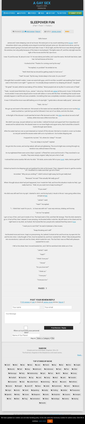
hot (79, 109)
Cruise (26, 394)
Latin (63, 377)
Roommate (56, 386)
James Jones (56, 31)
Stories (32, 13)
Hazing (75, 399)
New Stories (9, 13)
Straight (18, 386)
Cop (31, 377)
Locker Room (32, 382)
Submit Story (75, 13)
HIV (58, 373)
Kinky (17, 394)
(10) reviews (25, 302)
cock (62, 159)
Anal (55, 377)
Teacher (22, 377)
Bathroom (37, 369)
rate (33, 302)
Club (22, 382)
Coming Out (42, 8)
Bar (61, 365)
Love (37, 365)
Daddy (45, 390)
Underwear (48, 369)
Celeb (46, 386)
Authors (21, 13)
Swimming (45, 382)
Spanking (35, 390)
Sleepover (36, 394)
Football (12, 377)
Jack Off (28, 386)
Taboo (45, 399)
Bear (65, 373)
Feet (20, 369)
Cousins (66, 394)
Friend (46, 365)
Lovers (63, 382)
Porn (50, 373)
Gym (43, 373)
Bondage (55, 399)
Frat (9, 399)
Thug (24, 399)
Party (21, 373)
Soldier (64, 390)
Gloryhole (56, 394)
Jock (38, 377)
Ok (50, 421)
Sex (23, 365)
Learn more (42, 421)
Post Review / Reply (58, 328)
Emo (68, 365)
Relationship (32, 373)
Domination (35, 399)
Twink (25, 390)
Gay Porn (61, 13)
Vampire (76, 394)
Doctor (9, 386)
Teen (58, 369)
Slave (38, 386)
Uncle (17, 390)
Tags (41, 13)
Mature (76, 386)
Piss (66, 369)
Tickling (54, 390)
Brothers (73, 382)
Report (38, 31)
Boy (54, 365)
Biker (16, 399)
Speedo (8, 394)
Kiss (30, 365)
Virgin (8, 390)
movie (71, 43)
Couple (77, 365)
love (74, 222)
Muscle (11, 369)
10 (23, 31)
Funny (74, 373)
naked (55, 91)
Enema (65, 399)
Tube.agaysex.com (56, 415)
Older (74, 369)
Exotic (46, 394)
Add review (29, 31)
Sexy (27, 369)
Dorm (67, 386)
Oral (55, 382)
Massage (12, 373)
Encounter (12, 382)
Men (15, 365)
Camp (47, 377)
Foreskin (72, 377)
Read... (79, 355)
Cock (7, 365)
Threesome (75, 390)
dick (60, 115)
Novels (42, 403)
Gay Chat (51, 13)
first (46, 196)
